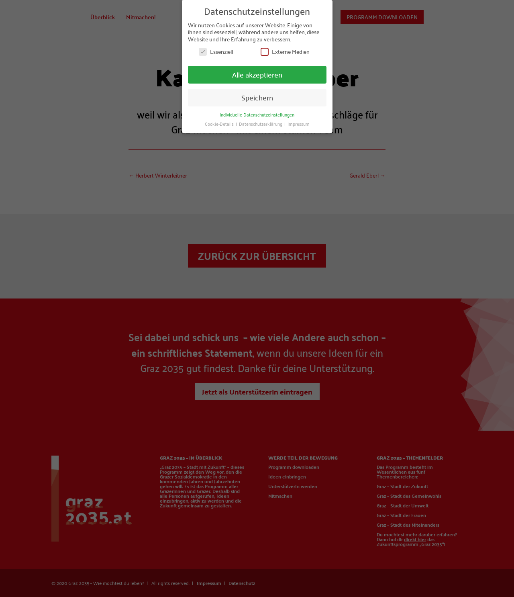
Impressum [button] (299, 123)
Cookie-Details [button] (220, 123)
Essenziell (216, 51)
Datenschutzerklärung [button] (261, 123)
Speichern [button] (257, 97)
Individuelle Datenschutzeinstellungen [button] (257, 114)
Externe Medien (285, 51)
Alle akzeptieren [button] (257, 74)
